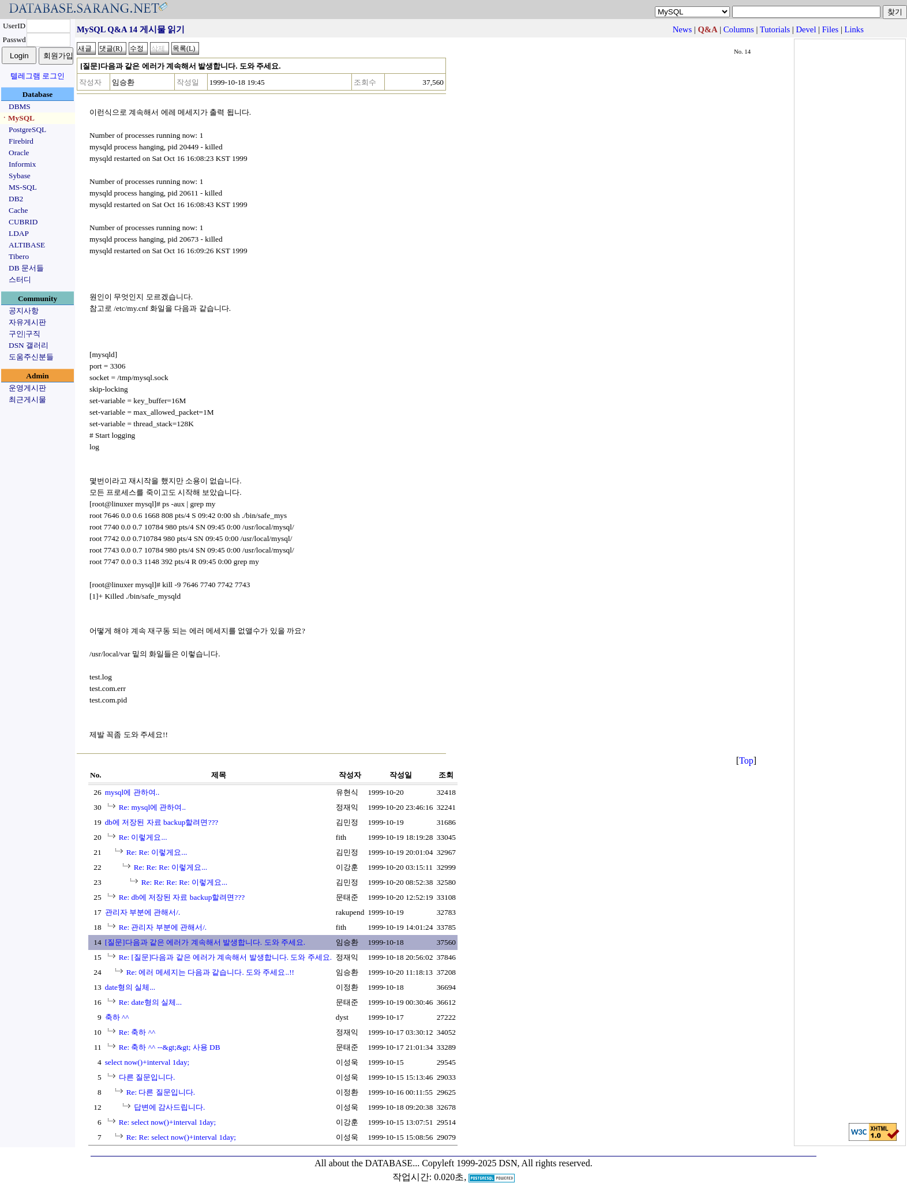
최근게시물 (27, 399)
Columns (739, 29)
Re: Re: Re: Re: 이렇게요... (184, 882)
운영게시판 (27, 388)
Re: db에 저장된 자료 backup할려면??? (182, 897)
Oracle (19, 152)
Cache (18, 210)
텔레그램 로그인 (37, 76)
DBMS (20, 106)
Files (830, 29)
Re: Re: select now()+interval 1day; (181, 1137)
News (682, 29)
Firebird (21, 141)
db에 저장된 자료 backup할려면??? (162, 822)
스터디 (20, 279)
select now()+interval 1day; (147, 1062)
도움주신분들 (31, 356)
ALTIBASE (27, 245)
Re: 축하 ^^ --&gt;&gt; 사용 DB (169, 1047)
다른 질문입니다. (147, 1077)
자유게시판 (27, 322)
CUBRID (23, 221)
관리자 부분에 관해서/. (143, 912)
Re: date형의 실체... (150, 1002)
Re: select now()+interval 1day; (167, 1122)
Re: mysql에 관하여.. (152, 807)
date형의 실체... (130, 987)
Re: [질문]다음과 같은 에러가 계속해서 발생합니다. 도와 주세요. (225, 957)
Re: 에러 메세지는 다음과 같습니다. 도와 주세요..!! (210, 972)
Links (854, 29)
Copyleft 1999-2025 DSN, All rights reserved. (507, 1163)
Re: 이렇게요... (143, 837)
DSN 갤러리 (28, 345)
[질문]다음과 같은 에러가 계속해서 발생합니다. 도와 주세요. (205, 942)
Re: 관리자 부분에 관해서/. (163, 927)
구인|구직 (24, 333)
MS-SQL (23, 187)
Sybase (20, 175)
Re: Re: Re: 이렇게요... (171, 867)
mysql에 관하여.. (132, 792)
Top (746, 760)
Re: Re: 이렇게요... (157, 852)
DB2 (16, 198)
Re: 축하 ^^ (137, 1032)
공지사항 (24, 310)
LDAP (19, 233)
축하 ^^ (117, 1017)
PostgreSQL (27, 129)
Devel (806, 29)
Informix (22, 164)
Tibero (19, 256)
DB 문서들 (26, 268)
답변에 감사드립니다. (169, 1107)
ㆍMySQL (18, 118)
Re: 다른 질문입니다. (161, 1092)
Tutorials (775, 29)
